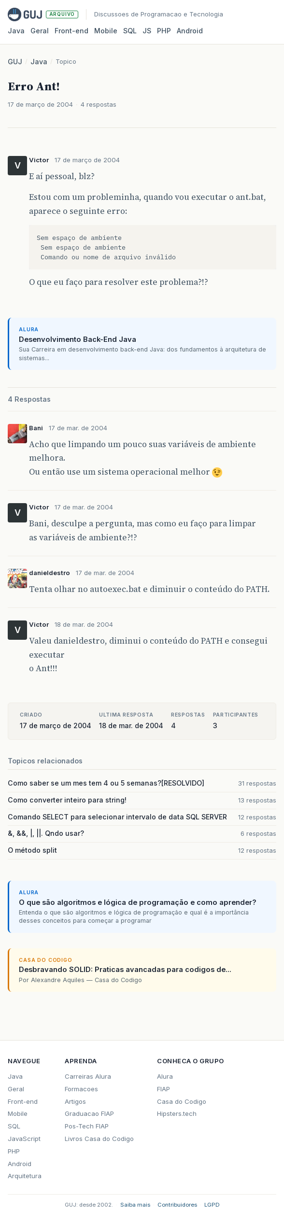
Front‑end (71, 31)
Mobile (105, 31)
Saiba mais (135, 1204)
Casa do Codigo (181, 1101)
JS (146, 31)
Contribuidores (177, 1204)
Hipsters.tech (177, 1113)
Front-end (23, 1101)
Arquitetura (25, 1176)
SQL (130, 31)
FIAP (163, 1089)
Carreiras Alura (88, 1076)
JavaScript (24, 1138)
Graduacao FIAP (89, 1113)
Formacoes (81, 1089)
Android (190, 31)
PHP (164, 31)
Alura (165, 1076)
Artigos (75, 1101)
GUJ (15, 61)
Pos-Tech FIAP (87, 1126)
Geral (39, 31)
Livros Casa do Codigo (99, 1138)
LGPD (212, 1204)
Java (16, 31)
